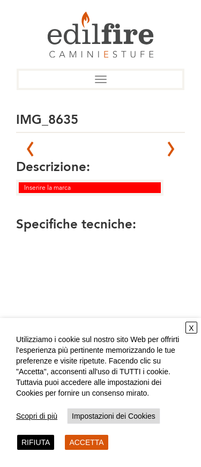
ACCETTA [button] (86, 442)
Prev (30, 149)
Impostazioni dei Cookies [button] (113, 416)
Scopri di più (36, 416)
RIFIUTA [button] (35, 442)
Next (171, 149)
